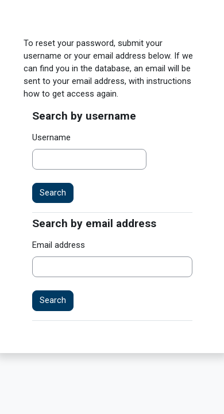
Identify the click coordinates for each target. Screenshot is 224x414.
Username (51, 137)
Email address (58, 245)
